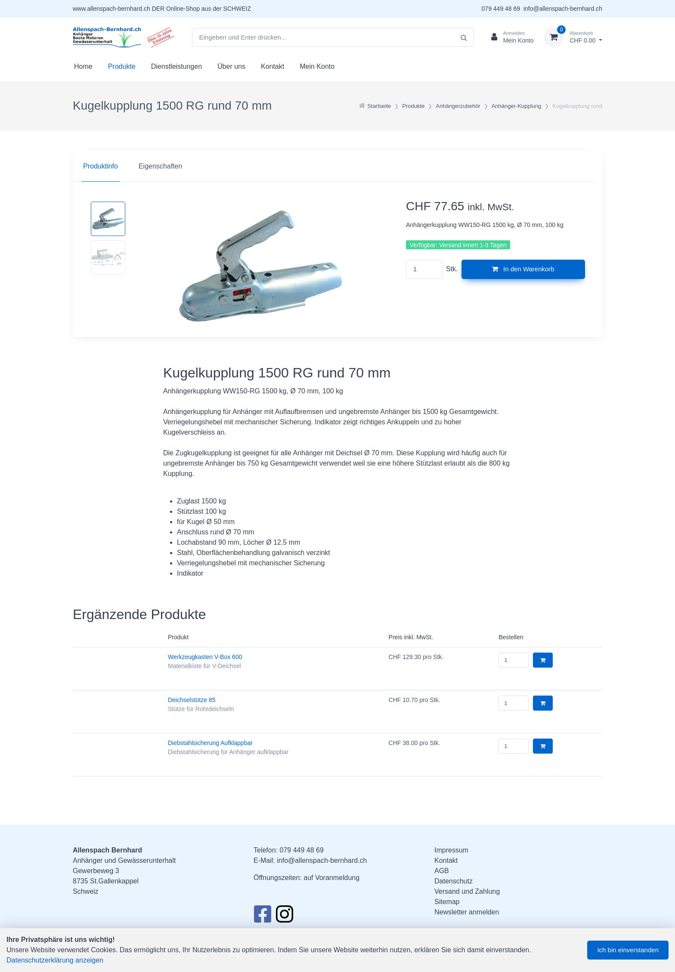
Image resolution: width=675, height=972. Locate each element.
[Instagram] (284, 916)
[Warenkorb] (573, 37)
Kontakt (272, 66)
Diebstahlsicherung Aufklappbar (210, 742)
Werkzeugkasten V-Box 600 (205, 656)
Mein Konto (317, 66)
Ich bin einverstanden (628, 950)
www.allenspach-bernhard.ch (111, 8)
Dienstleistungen (176, 66)
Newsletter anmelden (466, 912)
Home (83, 66)
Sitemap (447, 901)
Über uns (231, 66)
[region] (337, 166)
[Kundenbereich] (509, 37)
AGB (441, 870)
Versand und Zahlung (467, 891)
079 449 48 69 (501, 8)
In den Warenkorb (523, 269)
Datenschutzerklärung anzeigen (54, 960)
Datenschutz (453, 881)
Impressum (451, 850)
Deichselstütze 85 (192, 699)
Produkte (122, 66)
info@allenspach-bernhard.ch (562, 8)
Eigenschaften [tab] (160, 166)
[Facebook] (262, 916)
